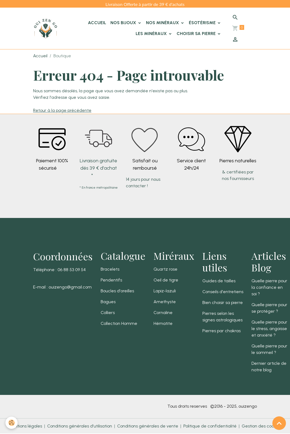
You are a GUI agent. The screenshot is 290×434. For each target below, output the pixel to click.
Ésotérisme (203, 22)
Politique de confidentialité (210, 426)
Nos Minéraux (163, 22)
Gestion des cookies (262, 426)
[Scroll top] (279, 423)
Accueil (97, 22)
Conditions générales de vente (147, 426)
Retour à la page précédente (62, 110)
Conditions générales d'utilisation (79, 426)
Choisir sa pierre (197, 33)
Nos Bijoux (123, 22)
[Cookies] (11, 423)
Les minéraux (152, 33)
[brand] (45, 28)
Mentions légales (25, 426)
